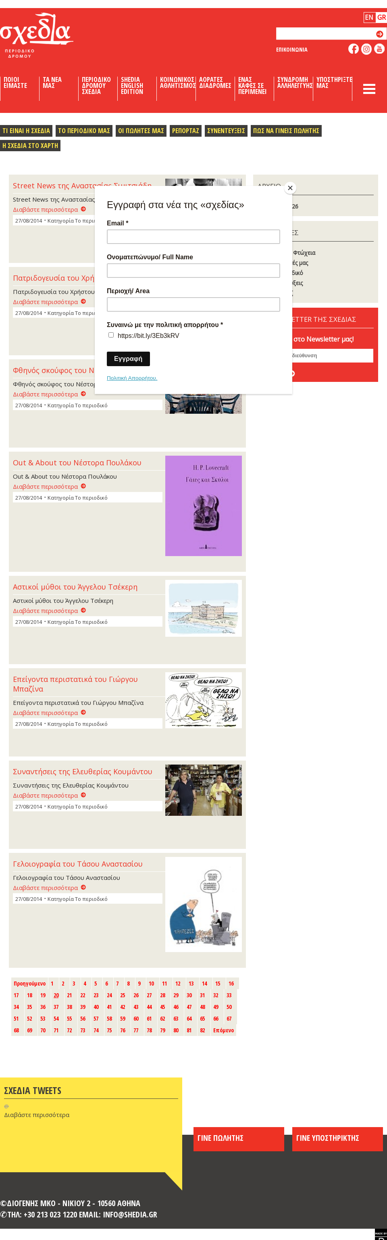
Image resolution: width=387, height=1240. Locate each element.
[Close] (290, 188)
